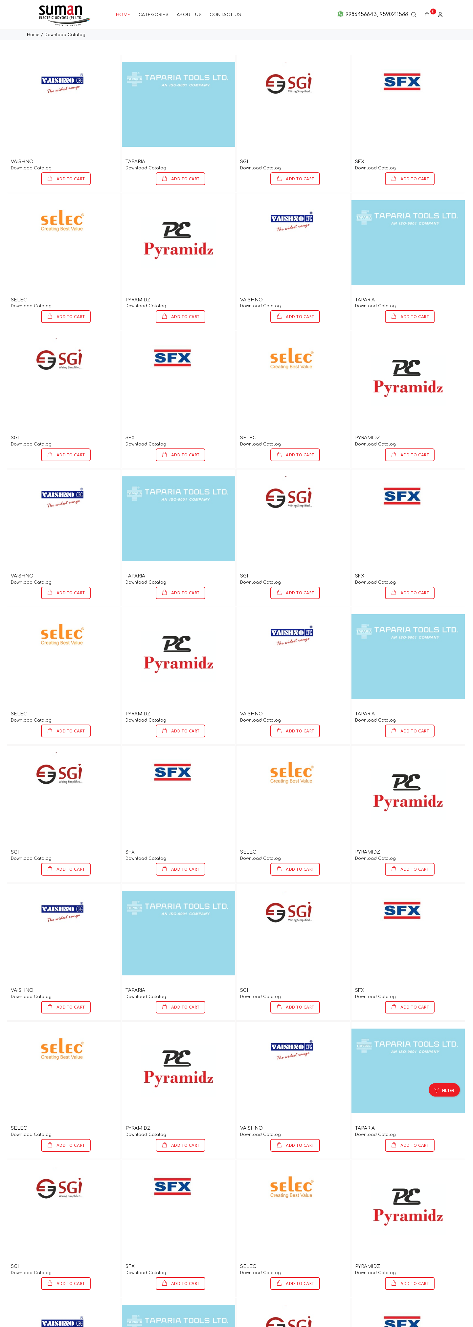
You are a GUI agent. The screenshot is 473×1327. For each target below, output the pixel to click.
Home (33, 13)
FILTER (448, 1069)
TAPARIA (135, 140)
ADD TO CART (70, 158)
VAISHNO (22, 140)
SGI (244, 140)
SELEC (19, 278)
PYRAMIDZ (137, 278)
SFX (359, 140)
